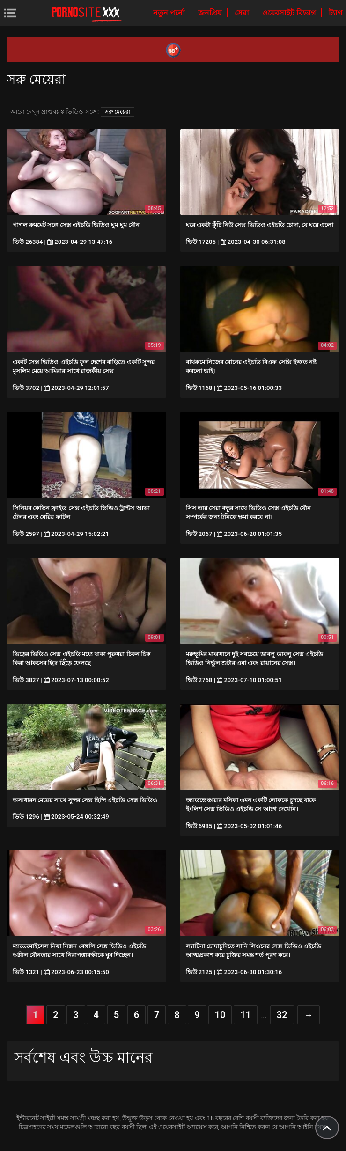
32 (282, 1014)
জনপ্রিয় (210, 12)
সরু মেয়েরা (117, 112)
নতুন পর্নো (170, 12)
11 (245, 1014)
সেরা (243, 12)
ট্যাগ (335, 12)
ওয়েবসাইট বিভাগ (289, 12)
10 (220, 1014)
